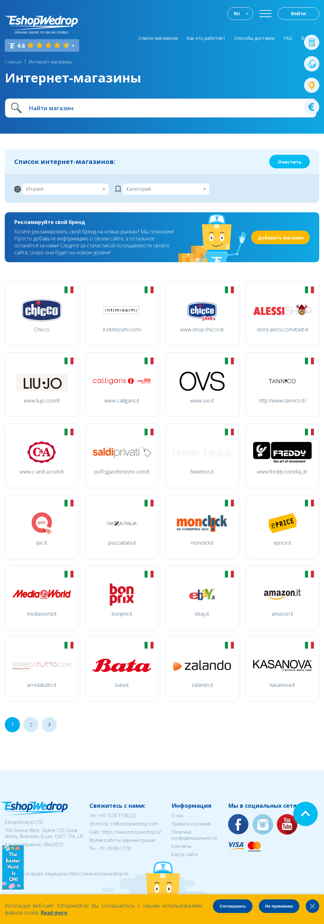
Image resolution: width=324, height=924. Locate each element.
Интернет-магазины (50, 62)
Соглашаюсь (233, 906)
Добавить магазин (280, 238)
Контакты (181, 846)
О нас (177, 815)
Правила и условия (191, 824)
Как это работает (206, 38)
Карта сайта (184, 854)
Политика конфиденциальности (194, 835)
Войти (298, 13)
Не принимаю (279, 906)
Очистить (290, 162)
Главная (13, 62)
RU (237, 13)
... (49, 724)
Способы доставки (254, 38)
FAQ (288, 38)
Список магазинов (158, 38)
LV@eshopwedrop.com (134, 824)
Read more (54, 912)
